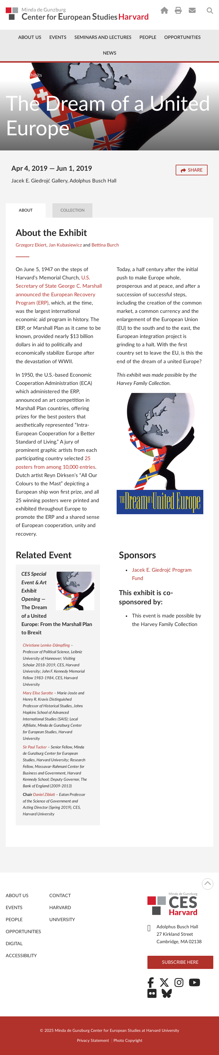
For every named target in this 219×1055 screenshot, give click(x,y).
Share (191, 171)
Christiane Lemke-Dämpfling (46, 645)
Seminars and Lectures (102, 37)
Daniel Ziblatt (44, 795)
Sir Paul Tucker (35, 747)
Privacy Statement (93, 1041)
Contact (60, 895)
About (26, 210)
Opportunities (182, 37)
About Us (29, 37)
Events (57, 37)
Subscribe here (180, 962)
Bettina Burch (105, 245)
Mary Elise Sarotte (38, 693)
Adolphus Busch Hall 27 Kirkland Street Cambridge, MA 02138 (179, 934)
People (147, 37)
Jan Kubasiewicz (65, 245)
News (109, 53)
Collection (72, 210)
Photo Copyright (127, 1041)
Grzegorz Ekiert (31, 245)
